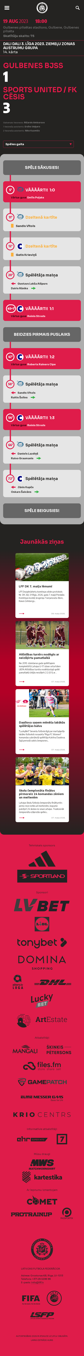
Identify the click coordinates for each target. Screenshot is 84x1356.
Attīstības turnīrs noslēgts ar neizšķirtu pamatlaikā (39, 656)
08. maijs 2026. (42, 613)
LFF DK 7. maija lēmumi (35, 586)
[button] (38, 144)
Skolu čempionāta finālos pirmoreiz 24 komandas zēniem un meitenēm (41, 794)
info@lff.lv (37, 1282)
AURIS (50, 1340)
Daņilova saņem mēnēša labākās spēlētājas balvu (42, 724)
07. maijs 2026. (42, 682)
